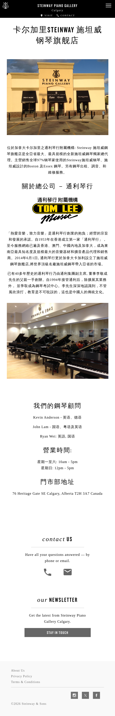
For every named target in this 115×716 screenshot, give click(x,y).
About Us (18, 670)
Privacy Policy (21, 676)
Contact (65, 15)
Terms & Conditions (25, 682)
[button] (108, 5)
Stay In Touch (57, 632)
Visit (46, 15)
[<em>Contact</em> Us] (67, 575)
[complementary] (83, 692)
